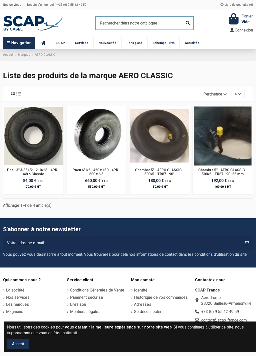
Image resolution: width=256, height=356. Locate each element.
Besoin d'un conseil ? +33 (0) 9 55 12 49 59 (56, 4)
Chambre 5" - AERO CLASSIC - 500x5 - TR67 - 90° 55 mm (222, 172)
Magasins (14, 311)
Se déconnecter (148, 311)
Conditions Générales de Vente (97, 290)
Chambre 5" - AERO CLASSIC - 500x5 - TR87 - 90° (159, 172)
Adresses (142, 304)
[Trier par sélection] (215, 94)
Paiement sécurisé (86, 297)
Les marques (17, 304)
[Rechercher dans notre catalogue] (188, 23)
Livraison (78, 304)
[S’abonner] (247, 243)
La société (15, 290)
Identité (141, 290)
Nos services (12, 4)
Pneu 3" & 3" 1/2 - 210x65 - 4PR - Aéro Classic (33, 172)
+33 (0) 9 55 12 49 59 (220, 311)
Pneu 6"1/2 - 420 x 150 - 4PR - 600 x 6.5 (96, 172)
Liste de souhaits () (236, 4)
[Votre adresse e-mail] (122, 243)
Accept (18, 344)
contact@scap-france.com (224, 320)
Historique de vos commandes (161, 297)
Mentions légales (85, 311)
